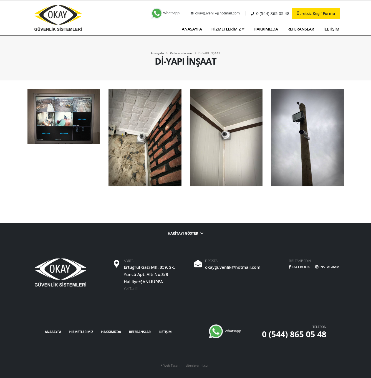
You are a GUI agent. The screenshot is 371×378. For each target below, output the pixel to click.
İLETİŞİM (331, 29)
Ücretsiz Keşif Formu (316, 13)
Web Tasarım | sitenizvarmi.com (186, 365)
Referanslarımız (181, 53)
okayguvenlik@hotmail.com (232, 267)
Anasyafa (157, 53)
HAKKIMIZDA (266, 29)
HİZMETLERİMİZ (227, 29)
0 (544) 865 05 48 (294, 334)
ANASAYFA (192, 29)
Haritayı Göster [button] (185, 233)
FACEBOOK (299, 267)
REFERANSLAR (300, 29)
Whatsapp (165, 13)
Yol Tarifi (131, 288)
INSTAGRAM (327, 267)
